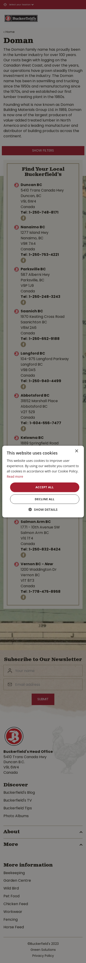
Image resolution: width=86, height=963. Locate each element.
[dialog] (43, 481)
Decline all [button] (44, 499)
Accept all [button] (45, 487)
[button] (43, 509)
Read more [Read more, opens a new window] (15, 476)
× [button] (76, 451)
